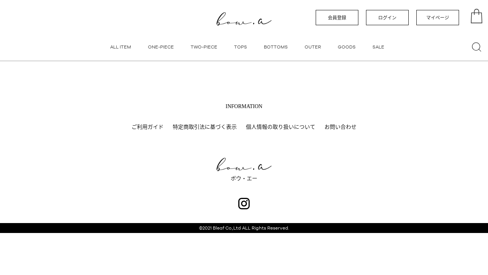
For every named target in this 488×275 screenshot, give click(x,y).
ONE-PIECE (161, 47)
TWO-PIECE (204, 47)
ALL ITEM (120, 47)
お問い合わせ (340, 127)
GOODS (347, 47)
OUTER (313, 47)
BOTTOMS (276, 47)
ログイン (387, 18)
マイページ (437, 18)
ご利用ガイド (148, 127)
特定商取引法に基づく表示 (205, 127)
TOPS (240, 47)
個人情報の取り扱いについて (280, 127)
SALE (378, 47)
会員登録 (337, 18)
